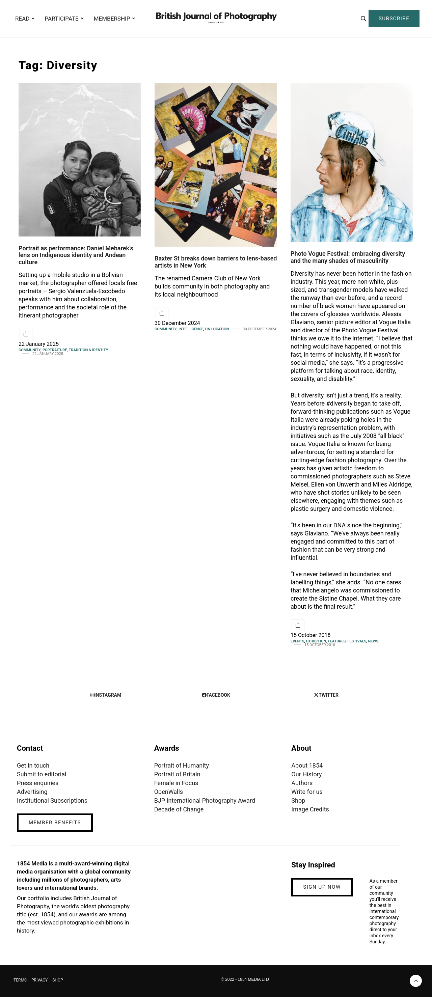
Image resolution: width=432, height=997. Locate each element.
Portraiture (55, 350)
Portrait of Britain (177, 774)
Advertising (32, 791)
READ (22, 18)
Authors (302, 782)
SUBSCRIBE (394, 19)
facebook (216, 695)
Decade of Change (179, 809)
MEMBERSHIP (112, 18)
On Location (217, 329)
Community (30, 350)
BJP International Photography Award (204, 800)
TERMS (20, 980)
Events (297, 641)
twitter (326, 695)
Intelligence (191, 329)
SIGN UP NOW (322, 887)
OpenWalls (168, 791)
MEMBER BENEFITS (55, 823)
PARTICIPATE (61, 18)
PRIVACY (39, 980)
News (373, 641)
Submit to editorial (41, 774)
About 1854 (307, 765)
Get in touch (33, 765)
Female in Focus (176, 782)
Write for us (306, 791)
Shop (298, 800)
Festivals (357, 641)
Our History (306, 774)
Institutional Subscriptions (52, 800)
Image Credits (310, 809)
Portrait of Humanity (181, 765)
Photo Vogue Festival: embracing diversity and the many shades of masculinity (348, 257)
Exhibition (316, 641)
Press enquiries (37, 782)
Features (337, 641)
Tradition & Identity (88, 350)
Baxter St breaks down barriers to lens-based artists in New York (216, 262)
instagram (106, 695)
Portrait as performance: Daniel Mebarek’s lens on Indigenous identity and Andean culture (76, 255)
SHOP (57, 980)
